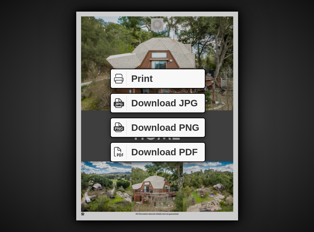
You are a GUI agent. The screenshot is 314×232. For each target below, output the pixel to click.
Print (132, 78)
